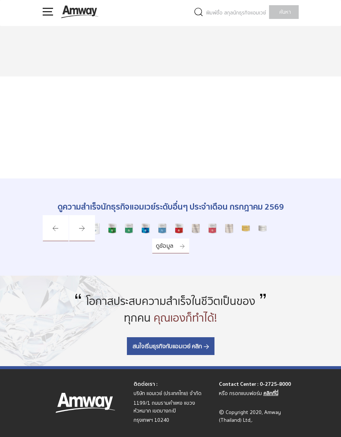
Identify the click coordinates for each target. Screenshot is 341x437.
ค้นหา (285, 12)
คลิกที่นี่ (270, 393)
